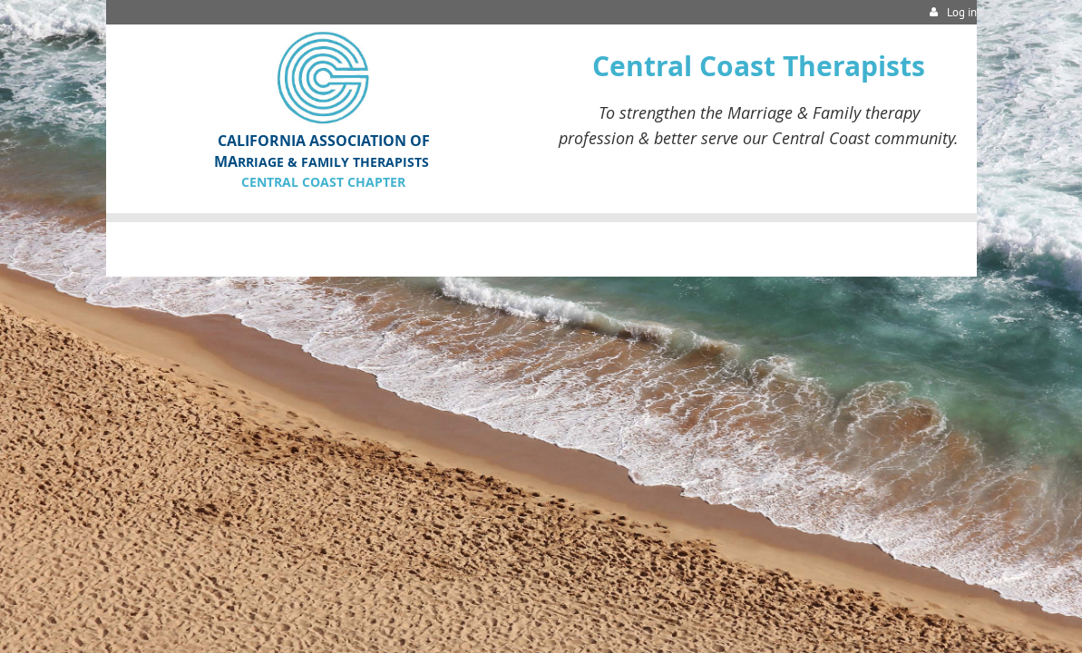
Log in (962, 12)
